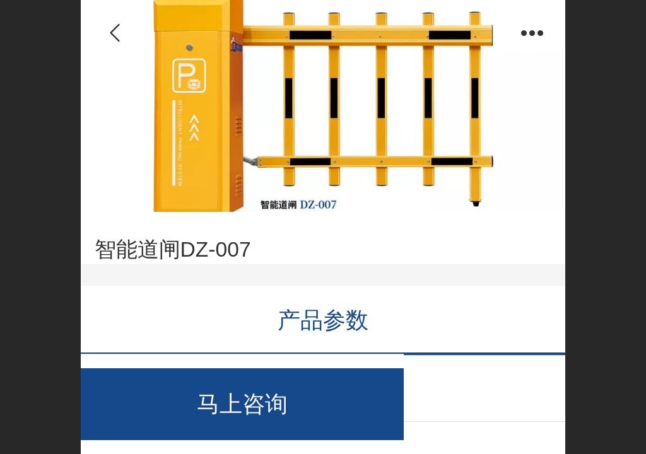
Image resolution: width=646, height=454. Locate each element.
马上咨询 (242, 404)
